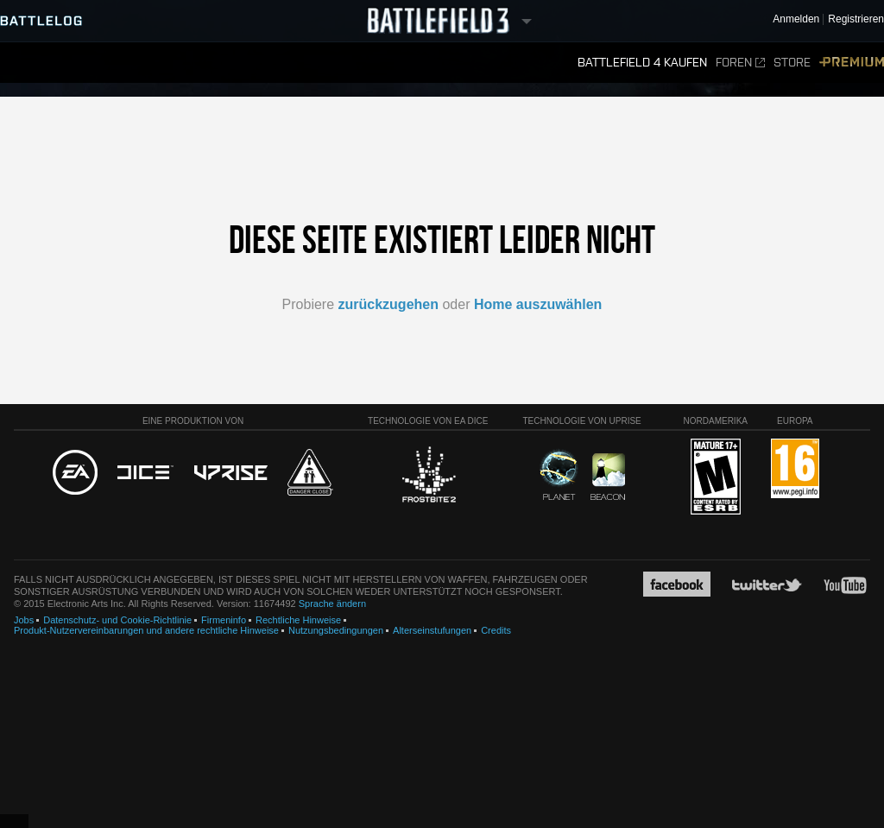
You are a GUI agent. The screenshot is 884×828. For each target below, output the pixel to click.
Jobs (24, 620)
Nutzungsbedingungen (335, 630)
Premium (851, 62)
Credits (496, 630)
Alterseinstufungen (432, 630)
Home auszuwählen (538, 304)
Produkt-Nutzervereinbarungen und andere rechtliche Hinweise (146, 630)
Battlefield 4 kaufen (642, 62)
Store (792, 62)
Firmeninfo (223, 620)
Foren (740, 62)
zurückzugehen (388, 304)
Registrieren (856, 19)
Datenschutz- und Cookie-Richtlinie (117, 620)
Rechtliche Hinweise (298, 620)
